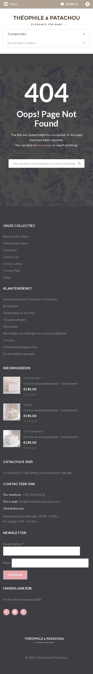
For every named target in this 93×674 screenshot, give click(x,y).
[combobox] (46, 34)
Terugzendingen (14, 319)
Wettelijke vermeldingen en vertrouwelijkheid (34, 333)
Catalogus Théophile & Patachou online (37, 473)
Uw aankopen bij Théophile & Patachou (30, 299)
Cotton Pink (11, 270)
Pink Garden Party (15, 243)
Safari (7, 277)
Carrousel (10, 250)
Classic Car (11, 257)
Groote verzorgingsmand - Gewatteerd (50, 383)
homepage (45, 145)
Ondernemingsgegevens (20, 347)
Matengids (10, 326)
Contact (9, 340)
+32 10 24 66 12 (34, 494)
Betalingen (10, 306)
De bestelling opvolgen (19, 354)
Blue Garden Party (16, 236)
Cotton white (12, 264)
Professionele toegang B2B (22, 599)
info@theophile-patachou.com (39, 501)
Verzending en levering (19, 313)
